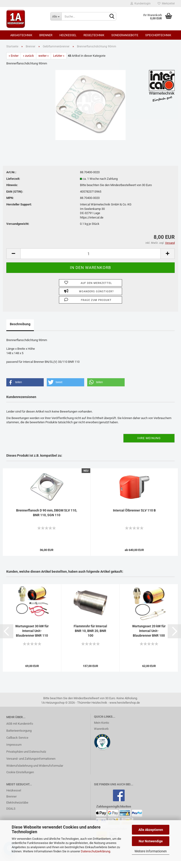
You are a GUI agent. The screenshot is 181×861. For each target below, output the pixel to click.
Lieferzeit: (13, 178)
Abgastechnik (21, 35)
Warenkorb (101, 728)
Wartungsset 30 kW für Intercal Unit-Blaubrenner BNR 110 (32, 630)
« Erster (13, 55)
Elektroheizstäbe (17, 802)
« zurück (28, 55)
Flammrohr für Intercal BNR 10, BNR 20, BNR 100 (90, 630)
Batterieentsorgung (19, 730)
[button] (25, 382)
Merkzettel (166, 3)
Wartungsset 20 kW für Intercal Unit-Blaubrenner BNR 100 (149, 630)
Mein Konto (101, 722)
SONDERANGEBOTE (124, 35)
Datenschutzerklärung (95, 851)
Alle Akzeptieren (150, 830)
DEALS (10, 808)
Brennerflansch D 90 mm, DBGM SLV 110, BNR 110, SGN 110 (46, 512)
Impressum (14, 744)
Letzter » (58, 55)
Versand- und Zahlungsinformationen (30, 758)
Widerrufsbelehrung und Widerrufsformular (34, 765)
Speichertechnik (158, 35)
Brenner (45, 35)
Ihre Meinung (149, 438)
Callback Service (17, 737)
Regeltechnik (93, 35)
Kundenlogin (140, 3)
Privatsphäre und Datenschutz (26, 751)
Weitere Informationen (150, 851)
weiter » (43, 55)
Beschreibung (20, 324)
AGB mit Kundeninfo (19, 723)
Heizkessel (67, 35)
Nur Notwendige (151, 841)
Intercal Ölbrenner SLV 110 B (134, 510)
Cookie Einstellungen (20, 772)
